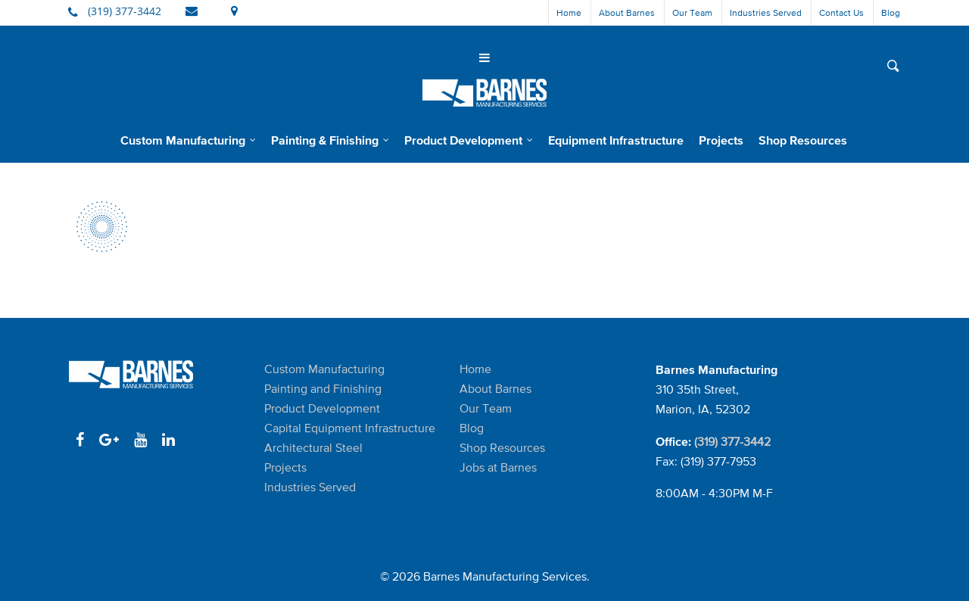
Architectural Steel (313, 447)
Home (568, 12)
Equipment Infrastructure (616, 140)
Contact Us (841, 12)
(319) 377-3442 (732, 441)
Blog (890, 12)
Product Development (469, 140)
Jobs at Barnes (498, 467)
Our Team (692, 12)
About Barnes (627, 12)
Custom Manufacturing (188, 140)
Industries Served (766, 12)
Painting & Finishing (331, 140)
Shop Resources (803, 140)
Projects (721, 140)
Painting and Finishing (323, 388)
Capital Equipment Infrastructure (349, 428)
